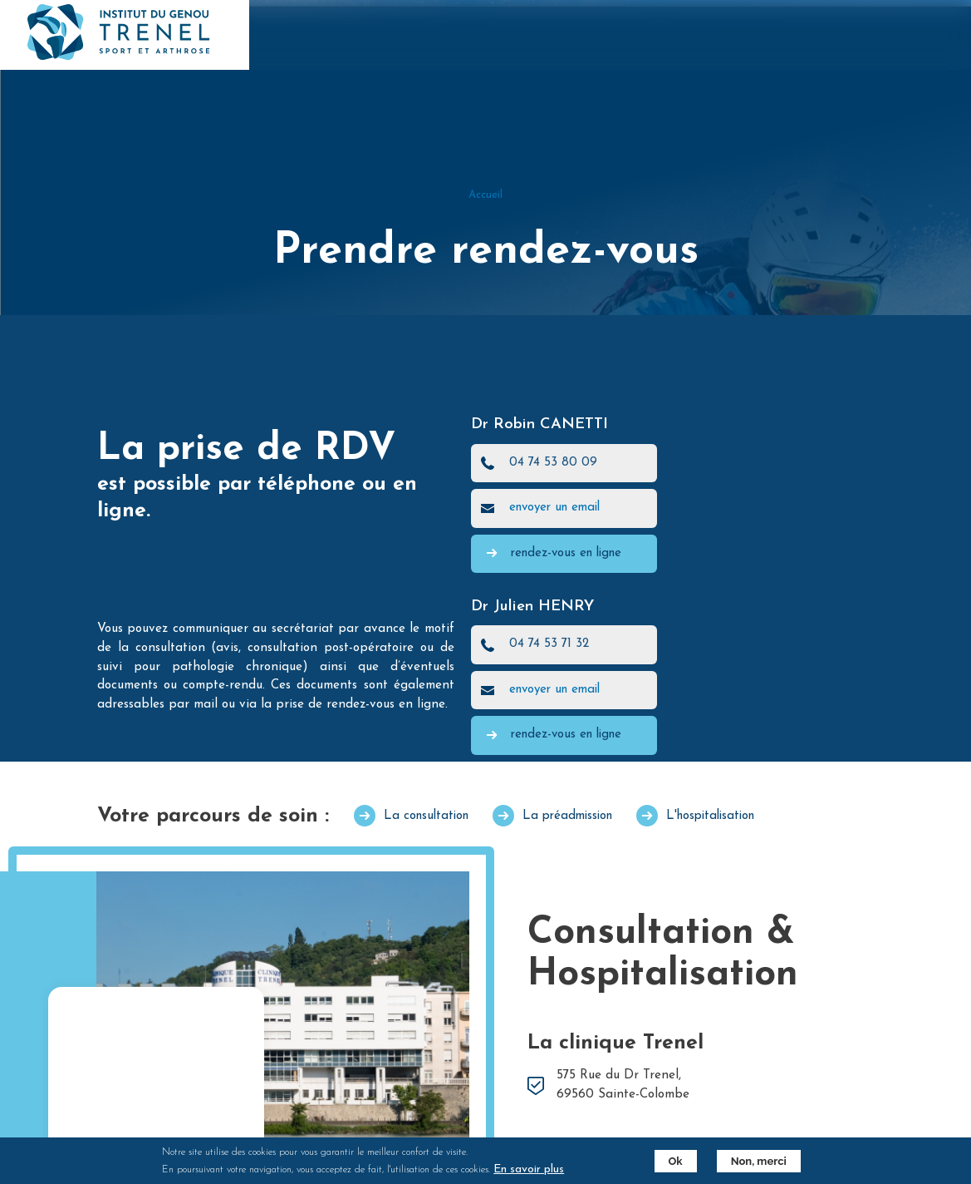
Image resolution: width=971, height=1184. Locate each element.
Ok (676, 1161)
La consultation (426, 816)
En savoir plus (528, 1169)
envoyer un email (554, 507)
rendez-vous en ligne (566, 553)
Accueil (485, 195)
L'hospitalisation (710, 816)
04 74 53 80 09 (553, 462)
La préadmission (567, 816)
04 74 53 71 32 (549, 644)
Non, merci (759, 1161)
